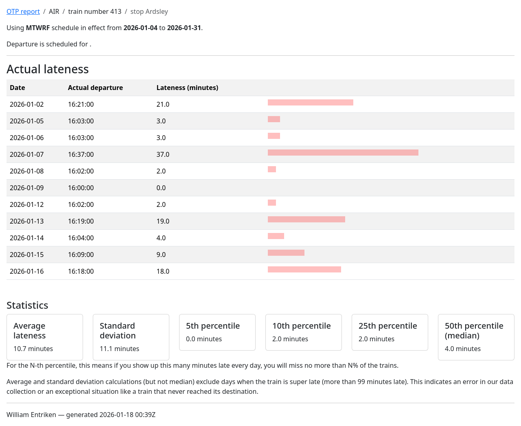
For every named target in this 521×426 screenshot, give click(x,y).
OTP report (23, 11)
